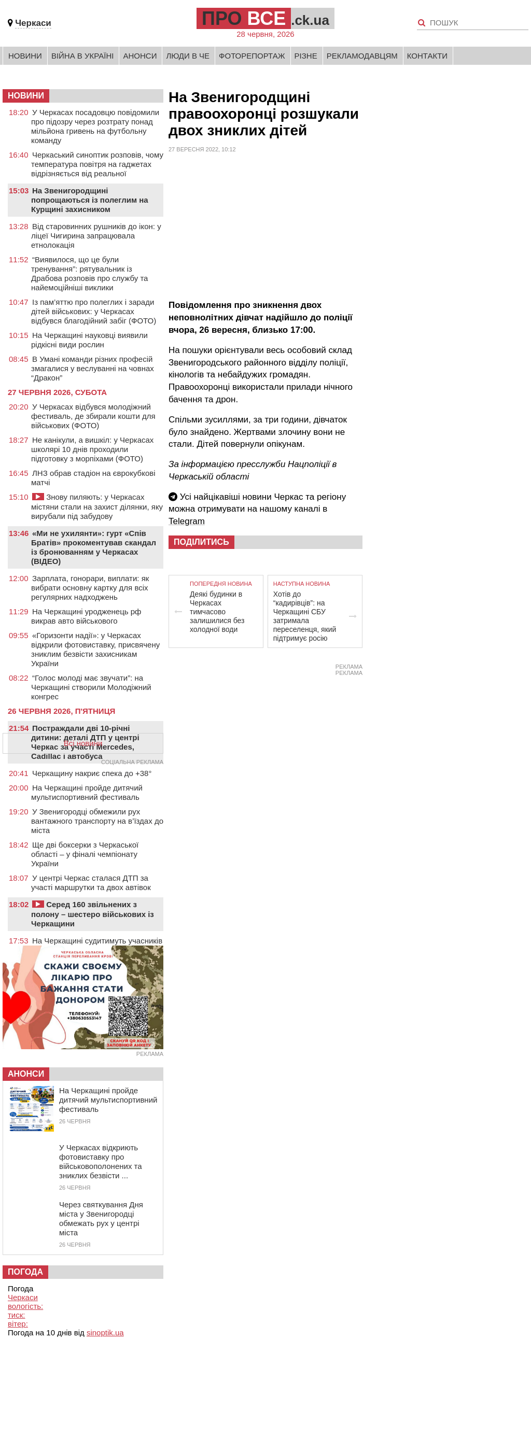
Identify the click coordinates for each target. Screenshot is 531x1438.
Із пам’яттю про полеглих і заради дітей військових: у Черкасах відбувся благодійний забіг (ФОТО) (93, 311)
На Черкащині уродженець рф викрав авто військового (86, 616)
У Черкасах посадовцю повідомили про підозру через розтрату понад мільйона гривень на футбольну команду (95, 126)
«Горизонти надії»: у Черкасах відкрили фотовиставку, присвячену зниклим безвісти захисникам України (95, 649)
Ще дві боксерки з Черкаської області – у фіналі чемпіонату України (84, 854)
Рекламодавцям (362, 55)
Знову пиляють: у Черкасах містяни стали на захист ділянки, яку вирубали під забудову (97, 506)
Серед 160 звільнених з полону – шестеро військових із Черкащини (92, 914)
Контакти (427, 55)
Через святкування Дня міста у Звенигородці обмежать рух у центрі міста (101, 1218)
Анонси (140, 55)
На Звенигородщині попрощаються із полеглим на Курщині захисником (89, 200)
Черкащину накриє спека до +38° (91, 773)
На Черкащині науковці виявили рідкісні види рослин (89, 340)
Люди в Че (187, 55)
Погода (25, 1271)
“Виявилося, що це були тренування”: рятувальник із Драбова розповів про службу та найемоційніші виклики (89, 273)
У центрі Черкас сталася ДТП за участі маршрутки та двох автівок (91, 882)
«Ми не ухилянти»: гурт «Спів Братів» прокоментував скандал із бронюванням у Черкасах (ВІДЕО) (93, 547)
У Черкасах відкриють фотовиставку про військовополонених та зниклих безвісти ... (100, 1161)
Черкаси (33, 23)
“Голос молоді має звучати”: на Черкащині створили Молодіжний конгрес (91, 687)
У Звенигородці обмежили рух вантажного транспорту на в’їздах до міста (97, 821)
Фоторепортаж (252, 55)
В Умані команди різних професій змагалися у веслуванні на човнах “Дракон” (92, 368)
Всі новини (83, 743)
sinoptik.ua (105, 1332)
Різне (306, 55)
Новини (25, 55)
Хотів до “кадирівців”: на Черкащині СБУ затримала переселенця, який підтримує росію (305, 616)
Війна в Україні (82, 55)
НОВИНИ (26, 95)
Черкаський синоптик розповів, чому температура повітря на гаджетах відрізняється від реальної (97, 164)
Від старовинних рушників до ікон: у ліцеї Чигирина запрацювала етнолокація (96, 235)
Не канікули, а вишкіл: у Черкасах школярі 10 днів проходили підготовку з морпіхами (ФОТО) (92, 449)
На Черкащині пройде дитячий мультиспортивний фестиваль (87, 792)
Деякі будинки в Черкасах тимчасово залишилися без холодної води (217, 611)
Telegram (187, 521)
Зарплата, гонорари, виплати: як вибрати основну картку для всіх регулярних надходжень (90, 587)
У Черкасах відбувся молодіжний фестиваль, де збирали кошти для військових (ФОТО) (93, 416)
